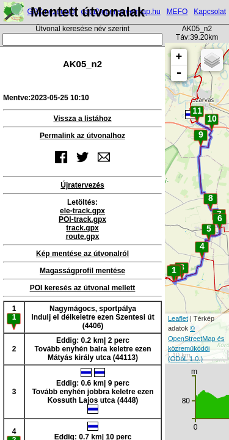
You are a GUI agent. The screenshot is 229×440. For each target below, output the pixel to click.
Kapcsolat (210, 11)
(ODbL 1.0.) (185, 358)
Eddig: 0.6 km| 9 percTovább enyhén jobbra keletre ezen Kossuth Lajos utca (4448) (92, 391)
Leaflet (178, 318)
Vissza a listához (82, 118)
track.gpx (82, 228)
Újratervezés (82, 185)
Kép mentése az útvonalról (82, 253)
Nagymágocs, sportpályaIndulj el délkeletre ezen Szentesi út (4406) (92, 317)
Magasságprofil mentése (82, 270)
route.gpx (83, 236)
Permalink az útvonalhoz (82, 135)
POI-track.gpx (82, 219)
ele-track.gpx (82, 211)
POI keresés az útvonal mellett (83, 288)
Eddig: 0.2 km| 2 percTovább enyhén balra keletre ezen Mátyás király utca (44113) (92, 349)
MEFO (177, 11)
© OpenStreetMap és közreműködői (196, 338)
